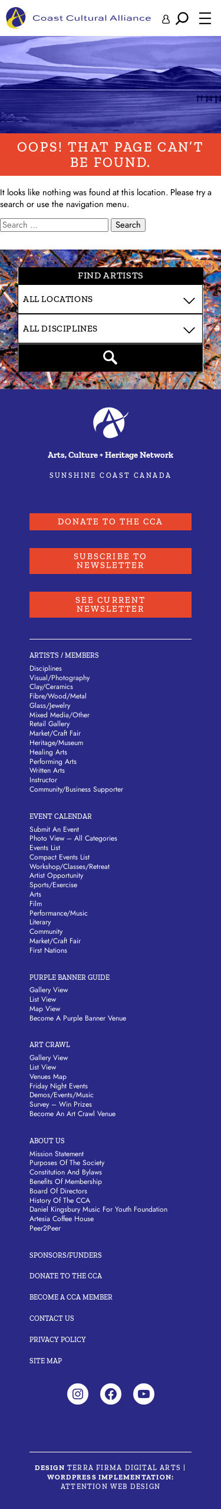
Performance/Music (58, 913)
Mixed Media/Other (59, 715)
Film (35, 903)
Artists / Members (64, 655)
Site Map (45, 1361)
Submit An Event (54, 829)
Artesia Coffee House (61, 1218)
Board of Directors (58, 1191)
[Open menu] (205, 18)
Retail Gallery (49, 724)
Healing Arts (48, 752)
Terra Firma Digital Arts (124, 1468)
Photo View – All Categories (73, 838)
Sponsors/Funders (65, 1255)
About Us (47, 1141)
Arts (35, 894)
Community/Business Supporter (76, 789)
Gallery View (48, 990)
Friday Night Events (58, 1086)
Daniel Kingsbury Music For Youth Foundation (98, 1209)
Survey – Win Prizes (60, 1104)
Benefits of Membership (65, 1181)
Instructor (43, 780)
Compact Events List (59, 857)
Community (45, 931)
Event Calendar (60, 816)
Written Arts (47, 770)
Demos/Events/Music (61, 1095)
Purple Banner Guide (69, 977)
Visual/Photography (59, 678)
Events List (44, 847)
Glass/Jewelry (49, 705)
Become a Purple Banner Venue (77, 1018)
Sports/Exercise (53, 885)
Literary (40, 922)
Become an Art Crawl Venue (72, 1113)
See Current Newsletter (110, 604)
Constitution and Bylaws (65, 1172)
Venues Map (48, 1076)
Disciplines (45, 668)
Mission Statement (56, 1154)
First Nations (48, 950)
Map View (44, 1008)
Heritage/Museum (56, 742)
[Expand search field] (182, 18)
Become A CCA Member (71, 1297)
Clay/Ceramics (51, 686)
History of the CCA (59, 1200)
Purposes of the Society (66, 1162)
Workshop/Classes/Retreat (69, 866)
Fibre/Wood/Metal (58, 696)
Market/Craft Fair (55, 733)
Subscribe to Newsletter (110, 560)
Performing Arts (53, 761)
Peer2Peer (45, 1228)
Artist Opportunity (56, 875)
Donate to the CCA (111, 521)
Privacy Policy (57, 1340)
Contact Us (51, 1318)
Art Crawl (49, 1045)
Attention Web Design (110, 1486)
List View (42, 999)
